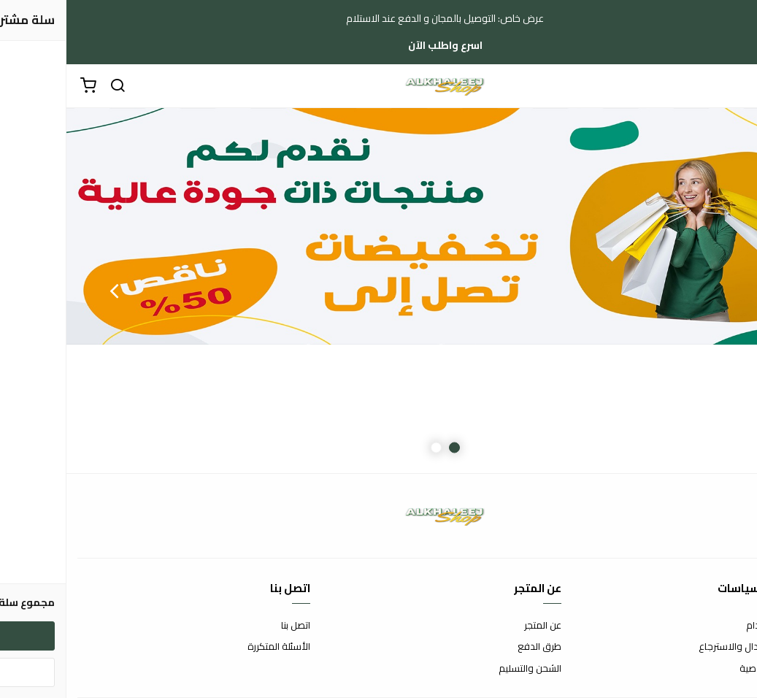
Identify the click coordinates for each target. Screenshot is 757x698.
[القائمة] (735, 86)
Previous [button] (709, 290)
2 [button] (369, 447)
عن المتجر (476, 625)
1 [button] (388, 447)
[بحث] (51, 86)
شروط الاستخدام (713, 625)
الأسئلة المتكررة (212, 647)
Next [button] (47, 290)
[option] (378, 290)
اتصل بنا (229, 625)
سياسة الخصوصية (709, 668)
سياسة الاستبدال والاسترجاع (689, 647)
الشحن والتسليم (463, 668)
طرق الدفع (473, 647)
